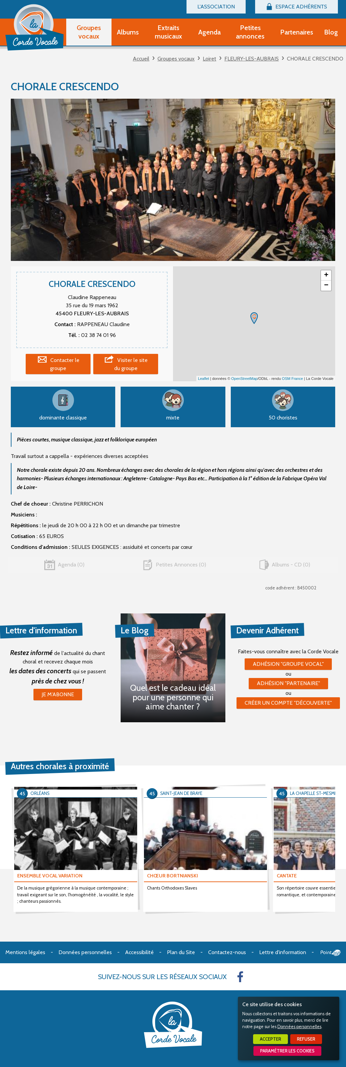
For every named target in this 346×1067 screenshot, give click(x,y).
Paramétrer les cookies (287, 1050)
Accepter (270, 1039)
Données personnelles (299, 1026)
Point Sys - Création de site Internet (331, 953)
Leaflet (203, 379)
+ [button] (326, 275)
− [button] (326, 286)
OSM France (292, 379)
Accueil (141, 58)
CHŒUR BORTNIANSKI (172, 876)
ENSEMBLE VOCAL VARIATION (49, 876)
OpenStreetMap (244, 379)
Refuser (306, 1039)
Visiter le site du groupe (131, 364)
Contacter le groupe (64, 364)
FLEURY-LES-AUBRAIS (251, 58)
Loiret (209, 58)
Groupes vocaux (176, 58)
